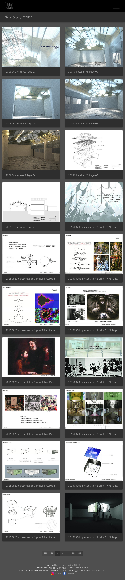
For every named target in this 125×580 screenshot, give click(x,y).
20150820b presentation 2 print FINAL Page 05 (93, 330)
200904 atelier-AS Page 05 (83, 123)
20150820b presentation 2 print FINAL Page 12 (31, 537)
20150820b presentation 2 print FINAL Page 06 (31, 382)
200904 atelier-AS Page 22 (21, 227)
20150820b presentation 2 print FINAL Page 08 (31, 433)
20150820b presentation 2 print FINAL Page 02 (31, 278)
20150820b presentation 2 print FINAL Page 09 (93, 433)
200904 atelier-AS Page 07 (83, 175)
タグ (16, 17)
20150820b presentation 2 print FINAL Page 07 (93, 382)
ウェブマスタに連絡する (71, 565)
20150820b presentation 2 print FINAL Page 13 (93, 537)
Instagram (58, 573)
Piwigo (56, 565)
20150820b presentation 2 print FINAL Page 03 (93, 278)
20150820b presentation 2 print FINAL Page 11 (93, 485)
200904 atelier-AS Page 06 (21, 175)
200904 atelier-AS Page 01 (21, 71)
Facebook (70, 573)
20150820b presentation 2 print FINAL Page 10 (31, 485)
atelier (27, 17)
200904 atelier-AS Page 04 (21, 123)
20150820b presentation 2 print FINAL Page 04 (31, 330)
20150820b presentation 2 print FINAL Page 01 (93, 227)
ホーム (7, 17)
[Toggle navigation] (116, 6)
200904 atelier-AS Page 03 (83, 71)
